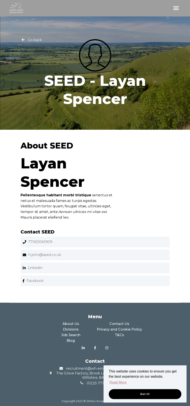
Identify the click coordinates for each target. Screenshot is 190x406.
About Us (70, 324)
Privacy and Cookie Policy (119, 329)
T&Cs (119, 335)
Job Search (70, 335)
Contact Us (119, 324)
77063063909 (40, 242)
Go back (35, 40)
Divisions (71, 329)
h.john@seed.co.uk (44, 255)
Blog (71, 341)
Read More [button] (117, 382)
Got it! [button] (145, 394)
